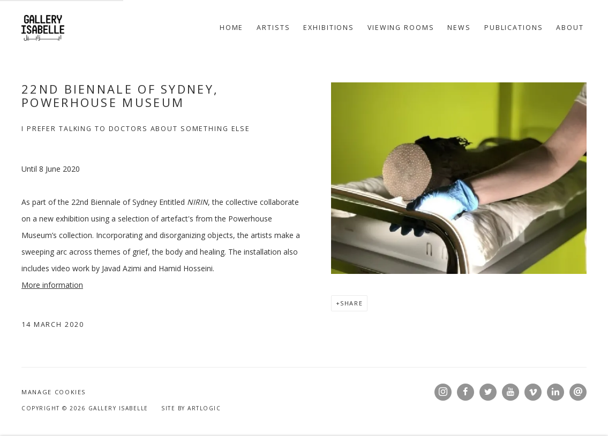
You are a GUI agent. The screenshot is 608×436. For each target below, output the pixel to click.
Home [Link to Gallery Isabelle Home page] (232, 27)
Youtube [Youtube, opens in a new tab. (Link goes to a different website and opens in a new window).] (510, 392)
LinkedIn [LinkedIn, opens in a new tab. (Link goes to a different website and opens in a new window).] (555, 392)
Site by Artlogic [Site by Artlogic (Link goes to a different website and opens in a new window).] (191, 408)
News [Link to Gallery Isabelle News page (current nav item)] (459, 27)
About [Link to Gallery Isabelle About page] (569, 27)
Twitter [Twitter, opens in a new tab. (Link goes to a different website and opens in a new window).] (488, 392)
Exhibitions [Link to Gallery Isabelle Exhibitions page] (328, 27)
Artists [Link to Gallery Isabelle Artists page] (273, 27)
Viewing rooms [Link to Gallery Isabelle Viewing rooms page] (400, 27)
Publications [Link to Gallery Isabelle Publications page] (513, 27)
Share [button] (351, 303)
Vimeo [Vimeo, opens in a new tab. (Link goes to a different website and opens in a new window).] (533, 392)
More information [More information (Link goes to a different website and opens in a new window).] (52, 285)
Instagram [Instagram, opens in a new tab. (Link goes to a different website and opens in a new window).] (443, 392)
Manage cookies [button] (53, 392)
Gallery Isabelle (42, 28)
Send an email (578, 392)
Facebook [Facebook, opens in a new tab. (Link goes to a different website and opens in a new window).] (465, 392)
